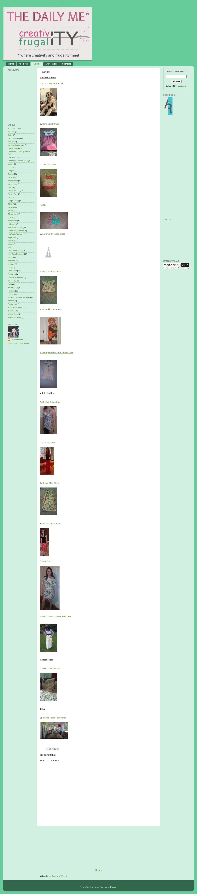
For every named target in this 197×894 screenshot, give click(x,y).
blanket (11, 142)
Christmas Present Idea (18, 161)
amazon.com (13, 128)
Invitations (12, 241)
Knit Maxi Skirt (49, 442)
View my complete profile (18, 343)
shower (11, 301)
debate (11, 177)
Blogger (113, 887)
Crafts (10, 174)
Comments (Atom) (59, 876)
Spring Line (12, 304)
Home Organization (16, 231)
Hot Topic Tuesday (15, 234)
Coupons (11, 171)
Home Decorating (15, 227)
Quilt (10, 284)
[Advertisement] (98, 847)
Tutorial (11, 311)
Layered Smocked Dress (53, 234)
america (11, 132)
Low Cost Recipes (15, 254)
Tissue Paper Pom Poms (54, 718)
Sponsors (66, 64)
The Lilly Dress (49, 164)
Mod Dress (47, 561)
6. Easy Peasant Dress (50, 271)
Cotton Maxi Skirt (50, 483)
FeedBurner (182, 86)
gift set (11, 211)
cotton (10, 164)
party (10, 267)
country (11, 167)
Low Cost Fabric (15, 251)
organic (11, 264)
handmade (12, 221)
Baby (10, 135)
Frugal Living (13, 201)
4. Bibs (43, 205)
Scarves (11, 294)
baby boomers (14, 138)
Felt (9, 197)
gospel (11, 217)
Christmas (12, 157)
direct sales (12, 184)
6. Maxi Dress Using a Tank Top (55, 616)
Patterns (11, 274)
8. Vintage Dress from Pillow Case (56, 353)
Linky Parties (51, 64)
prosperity (12, 281)
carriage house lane (16, 145)
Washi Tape (13, 314)
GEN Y (11, 204)
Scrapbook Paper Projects (19, 297)
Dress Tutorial (14, 191)
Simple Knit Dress (50, 124)
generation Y (13, 207)
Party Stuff (12, 271)
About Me (23, 64)
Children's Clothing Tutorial (19, 152)
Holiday (11, 224)
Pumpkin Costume (51, 309)
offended (11, 261)
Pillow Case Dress (15, 277)
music (10, 257)
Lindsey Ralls (17, 340)
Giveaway (12, 214)
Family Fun (12, 194)
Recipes (11, 291)
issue (10, 244)
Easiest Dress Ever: (51, 523)
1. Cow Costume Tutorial (51, 83)
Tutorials (37, 64)
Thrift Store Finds (15, 307)
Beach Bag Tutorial (51, 668)
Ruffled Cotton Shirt (51, 402)
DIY (9, 187)
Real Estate (13, 287)
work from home (14, 317)
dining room (13, 181)
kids (9, 247)
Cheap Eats (13, 148)
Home (11, 64)
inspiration (12, 237)
